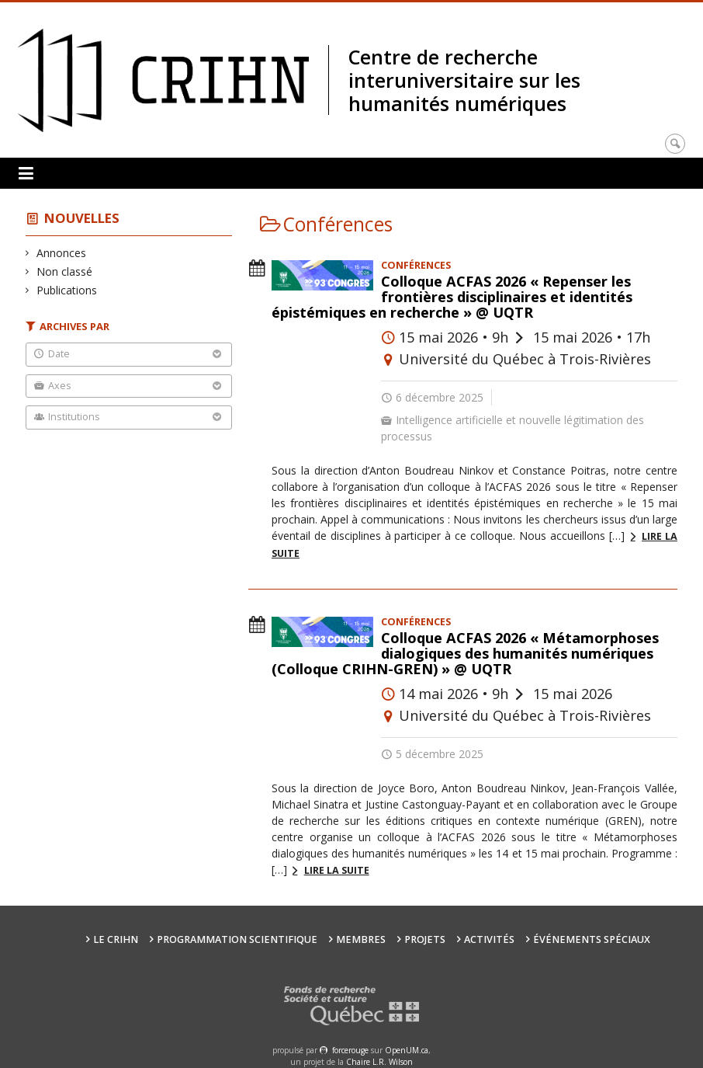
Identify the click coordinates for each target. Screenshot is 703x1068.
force (350, 1050)
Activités (489, 939)
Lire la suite (336, 870)
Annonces (61, 252)
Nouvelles (81, 218)
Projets (424, 939)
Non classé (64, 271)
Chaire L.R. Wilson (379, 1061)
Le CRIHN (115, 939)
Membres (361, 939)
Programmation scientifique (237, 939)
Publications (67, 290)
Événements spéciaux (591, 939)
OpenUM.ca (406, 1050)
